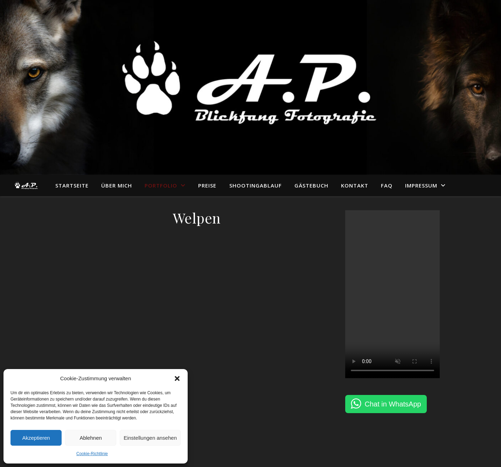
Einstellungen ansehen (150, 438)
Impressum (421, 185)
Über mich (116, 185)
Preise (207, 185)
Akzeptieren (36, 438)
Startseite (72, 185)
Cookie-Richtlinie (92, 453)
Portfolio (161, 185)
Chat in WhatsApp (393, 404)
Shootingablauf (255, 185)
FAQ (386, 185)
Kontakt (354, 185)
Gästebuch (311, 185)
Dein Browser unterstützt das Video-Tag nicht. (392, 294)
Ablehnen (90, 438)
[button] (177, 378)
